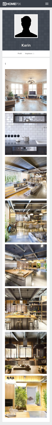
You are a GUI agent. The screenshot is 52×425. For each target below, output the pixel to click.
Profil (20, 54)
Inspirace (29, 54)
